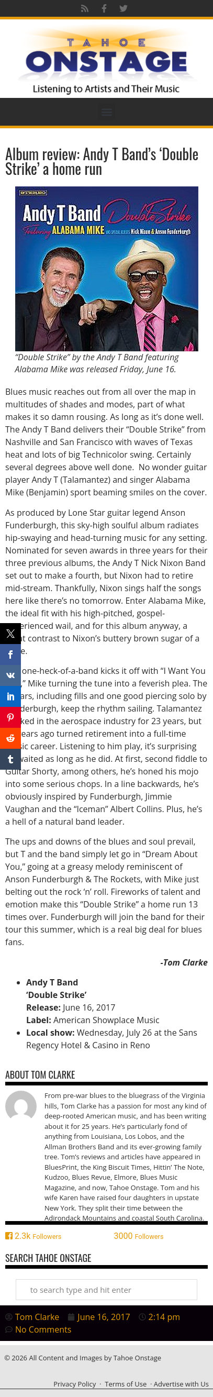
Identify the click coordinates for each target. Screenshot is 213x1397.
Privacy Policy (74, 1384)
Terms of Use (126, 1384)
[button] (106, 111)
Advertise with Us (181, 1384)
